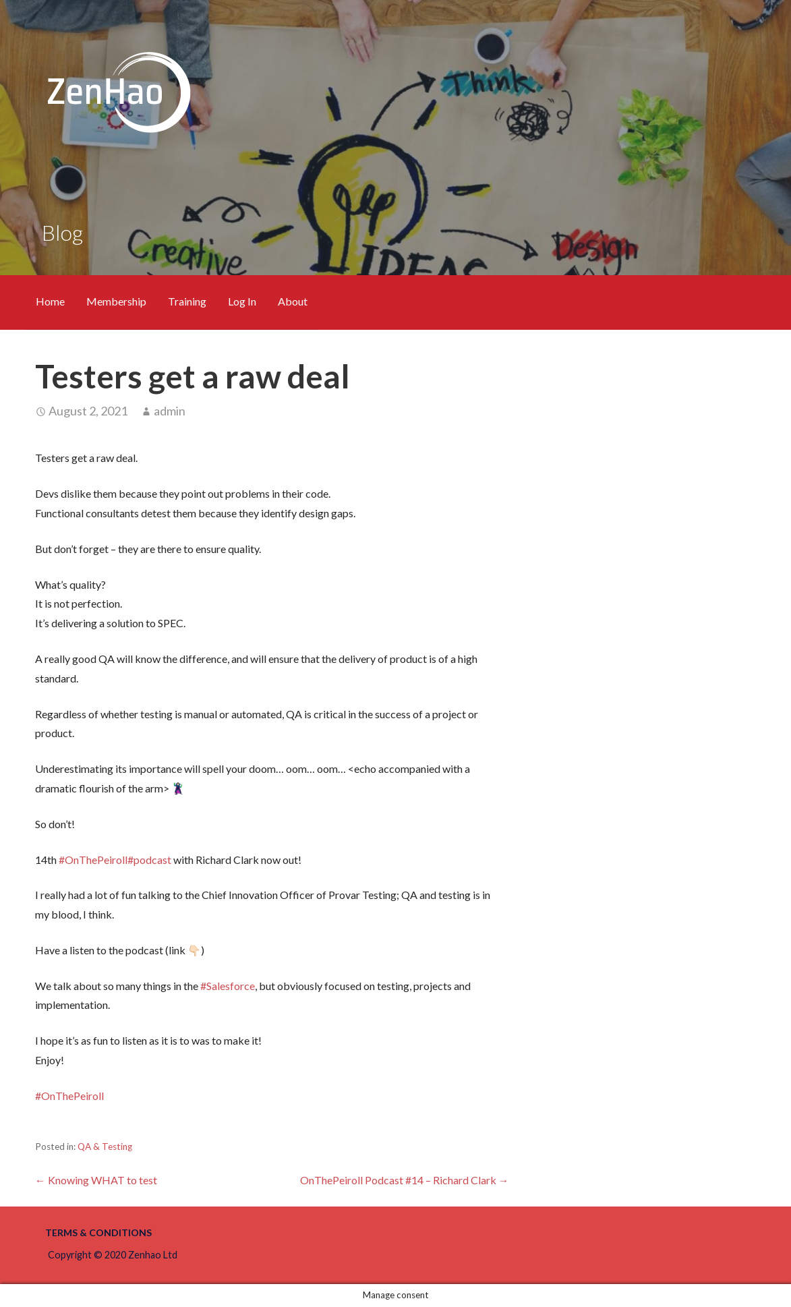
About (292, 301)
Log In (242, 301)
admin (169, 410)
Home (50, 301)
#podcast (149, 859)
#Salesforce (227, 985)
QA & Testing (105, 1146)
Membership (116, 301)
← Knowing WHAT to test (96, 1179)
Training (187, 301)
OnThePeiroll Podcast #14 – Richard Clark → (404, 1179)
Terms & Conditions (98, 1232)
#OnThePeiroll (93, 859)
